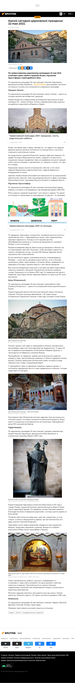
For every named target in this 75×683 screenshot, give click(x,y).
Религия (18, 612)
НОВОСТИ (4, 638)
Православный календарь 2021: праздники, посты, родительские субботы (34, 137)
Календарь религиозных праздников (33, 612)
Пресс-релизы (42, 655)
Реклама (34, 655)
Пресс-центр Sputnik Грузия (56, 655)
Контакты (11, 655)
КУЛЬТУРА (65, 638)
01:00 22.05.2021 (13, 27)
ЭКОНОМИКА (46, 638)
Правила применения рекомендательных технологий (18, 660)
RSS (67, 655)
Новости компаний (7, 658)
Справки (11, 612)
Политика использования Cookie (45, 658)
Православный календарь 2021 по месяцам (32, 226)
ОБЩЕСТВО (56, 638)
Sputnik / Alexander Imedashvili (17, 413)
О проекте (4, 655)
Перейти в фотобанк (33, 501)
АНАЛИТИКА (13, 638)
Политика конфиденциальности (24, 658)
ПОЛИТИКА (36, 638)
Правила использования (22, 655)
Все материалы (25, 638)
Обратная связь (41, 660)
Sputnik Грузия (40, 84)
